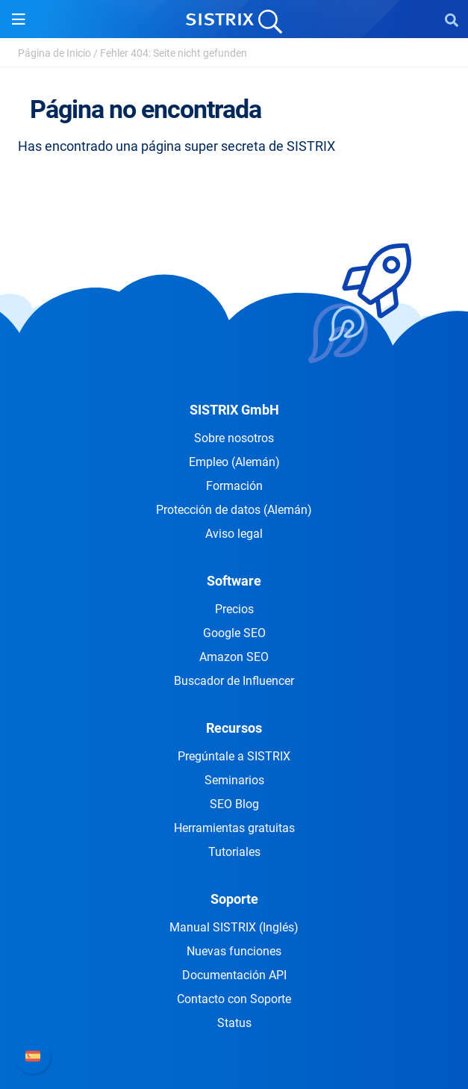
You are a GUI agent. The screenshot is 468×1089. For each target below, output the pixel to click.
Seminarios (234, 780)
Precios (234, 609)
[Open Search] (451, 19)
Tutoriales (234, 852)
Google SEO (234, 633)
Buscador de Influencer (234, 681)
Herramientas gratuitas (234, 828)
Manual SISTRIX (234, 927)
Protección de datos (234, 510)
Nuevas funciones (234, 951)
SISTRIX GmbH (234, 410)
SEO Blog (234, 804)
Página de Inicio (54, 53)
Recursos (234, 728)
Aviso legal (234, 534)
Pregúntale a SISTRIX (234, 756)
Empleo (234, 462)
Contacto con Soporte (234, 999)
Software (234, 581)
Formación (234, 486)
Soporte (234, 899)
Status (234, 1023)
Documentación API (234, 975)
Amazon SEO (234, 657)
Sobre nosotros (234, 438)
